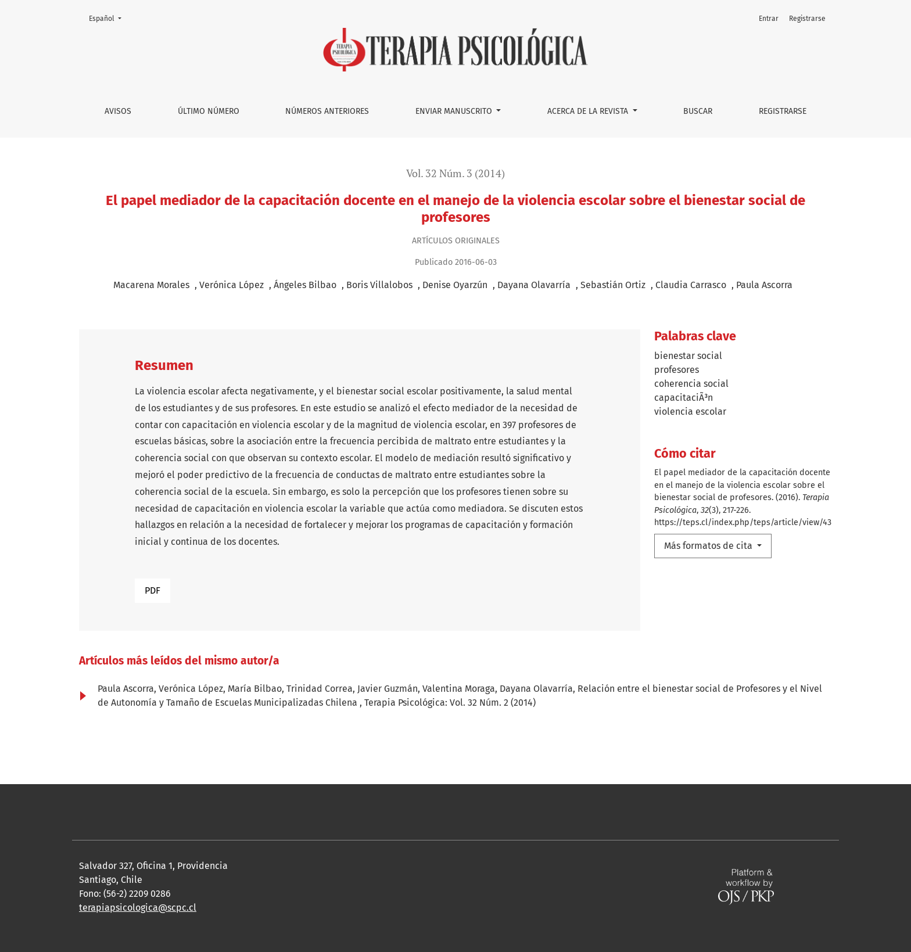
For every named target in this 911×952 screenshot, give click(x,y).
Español (108, 18)
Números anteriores (327, 111)
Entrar (769, 19)
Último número (208, 111)
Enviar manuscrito (454, 111)
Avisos (118, 111)
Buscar (697, 111)
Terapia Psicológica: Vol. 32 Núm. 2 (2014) (450, 702)
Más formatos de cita (709, 545)
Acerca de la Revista (588, 111)
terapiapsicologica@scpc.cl (137, 907)
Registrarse (782, 111)
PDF (152, 590)
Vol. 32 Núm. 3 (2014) (455, 173)
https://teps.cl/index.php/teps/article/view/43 (742, 522)
